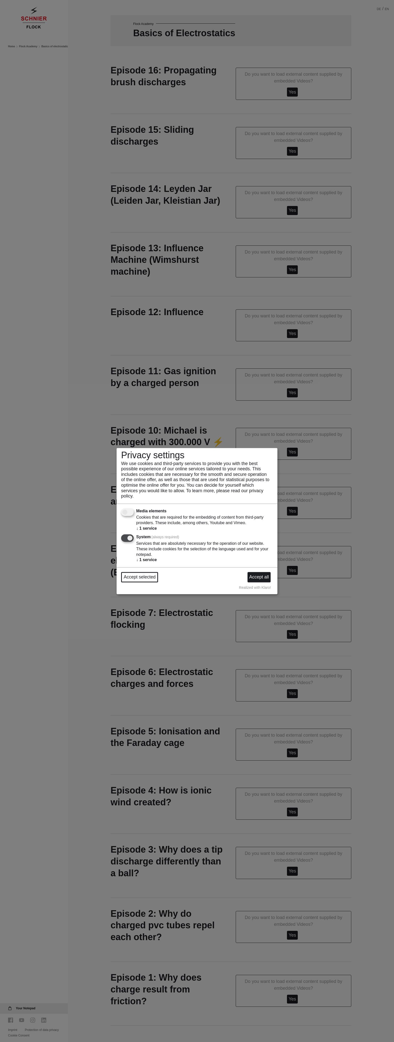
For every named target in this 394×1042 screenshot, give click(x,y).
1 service (146, 528)
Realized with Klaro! (255, 588)
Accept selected (140, 576)
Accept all (259, 576)
